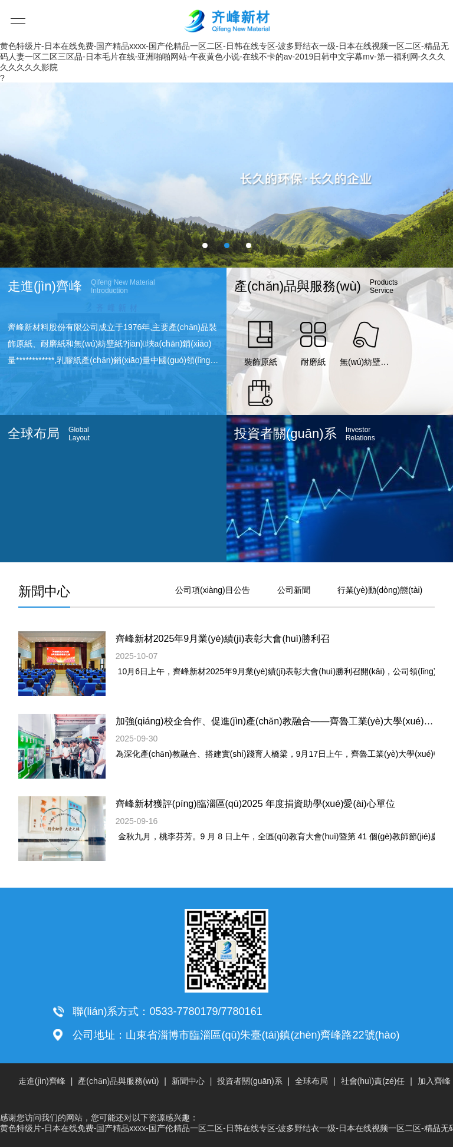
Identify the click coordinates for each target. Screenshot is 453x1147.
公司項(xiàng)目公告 (212, 590)
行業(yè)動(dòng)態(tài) (380, 590)
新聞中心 (188, 1081)
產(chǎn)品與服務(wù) (118, 1081)
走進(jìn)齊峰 (41, 1081)
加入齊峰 (434, 1081)
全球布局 (311, 1081)
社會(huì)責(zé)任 (373, 1081)
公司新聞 (293, 590)
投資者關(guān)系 (249, 1081)
